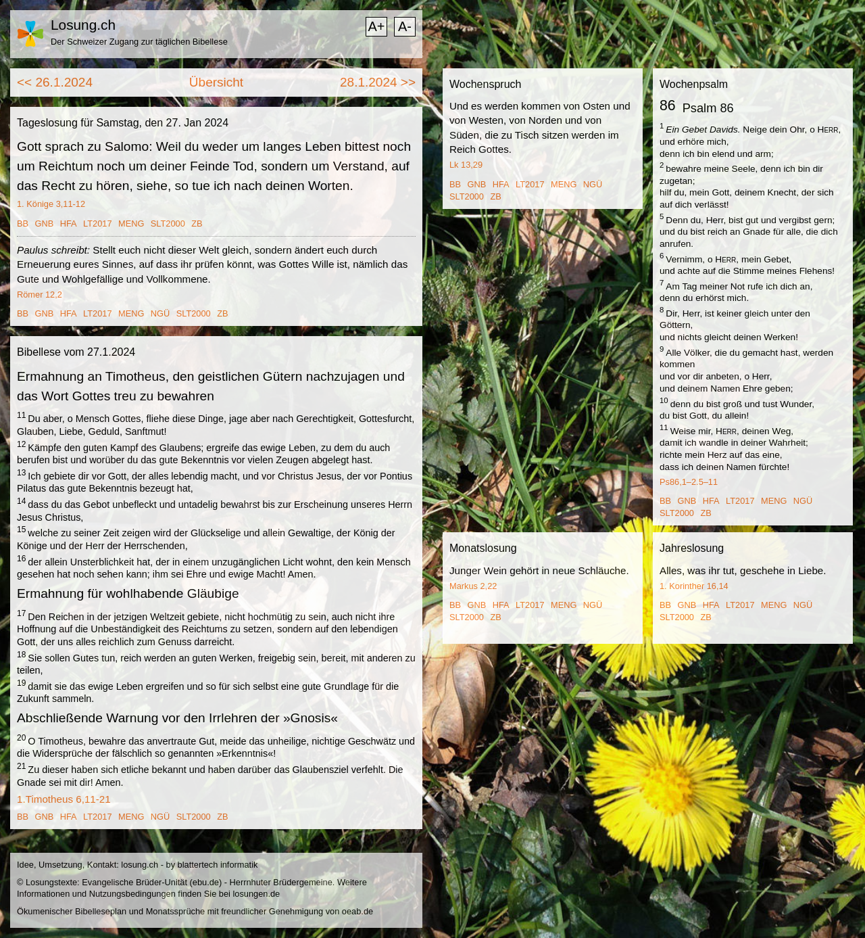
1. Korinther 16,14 (694, 586)
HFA (68, 223)
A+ (376, 26)
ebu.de (206, 882)
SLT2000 (168, 223)
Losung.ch (83, 24)
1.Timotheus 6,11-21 (64, 799)
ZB (196, 223)
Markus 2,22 (473, 586)
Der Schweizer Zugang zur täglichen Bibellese (139, 42)
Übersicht (216, 82)
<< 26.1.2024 (55, 82)
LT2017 (97, 223)
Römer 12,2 (39, 294)
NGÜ (160, 313)
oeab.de (357, 911)
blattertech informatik (218, 865)
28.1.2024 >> (378, 82)
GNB (44, 223)
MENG (131, 223)
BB (22, 223)
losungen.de (256, 894)
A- (405, 26)
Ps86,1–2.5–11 (689, 482)
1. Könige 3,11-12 (51, 204)
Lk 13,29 (466, 165)
